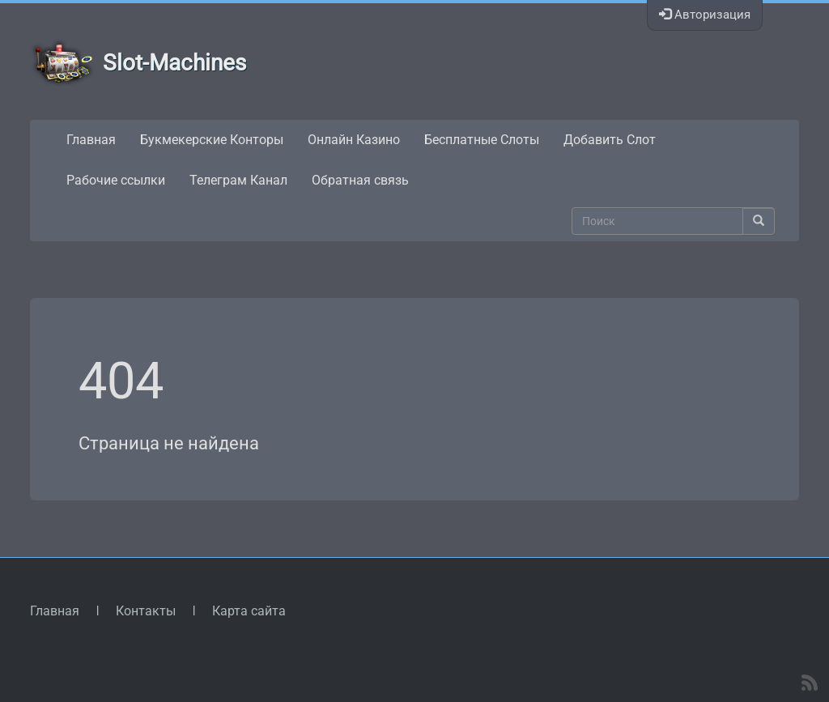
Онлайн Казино (354, 139)
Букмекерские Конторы (211, 139)
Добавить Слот (609, 139)
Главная (91, 139)
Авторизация (704, 14)
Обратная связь (360, 180)
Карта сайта (249, 611)
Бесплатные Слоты (481, 139)
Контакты (146, 611)
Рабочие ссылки (115, 180)
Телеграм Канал (238, 180)
